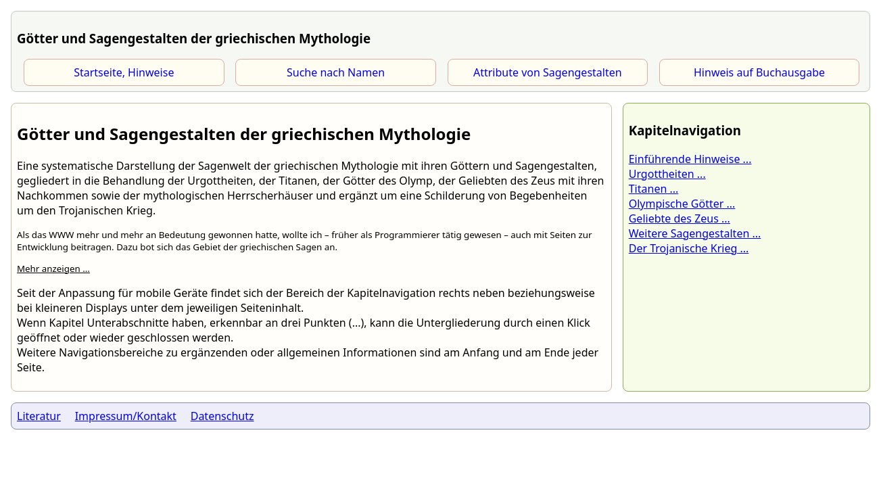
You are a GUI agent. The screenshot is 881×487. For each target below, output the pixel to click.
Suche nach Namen (336, 72)
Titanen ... (654, 188)
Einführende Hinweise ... (690, 159)
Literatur (39, 416)
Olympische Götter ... (682, 203)
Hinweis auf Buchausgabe (759, 72)
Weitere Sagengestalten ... (695, 233)
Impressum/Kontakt (125, 416)
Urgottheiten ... (667, 173)
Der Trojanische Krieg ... (689, 248)
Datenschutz (222, 416)
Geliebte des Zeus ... (679, 218)
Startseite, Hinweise (124, 72)
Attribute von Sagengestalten (547, 72)
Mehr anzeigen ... (53, 268)
